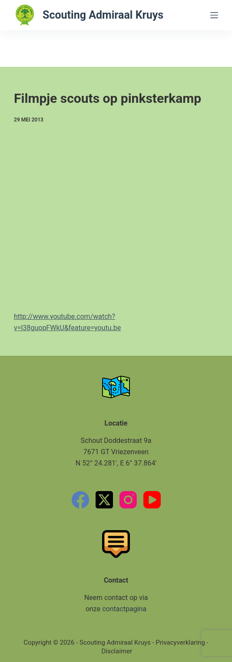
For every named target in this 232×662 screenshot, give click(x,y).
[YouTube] (152, 499)
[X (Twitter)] (104, 499)
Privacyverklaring (180, 642)
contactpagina (124, 609)
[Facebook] (80, 499)
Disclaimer (117, 651)
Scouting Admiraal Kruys (103, 15)
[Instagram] (128, 499)
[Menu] (214, 15)
